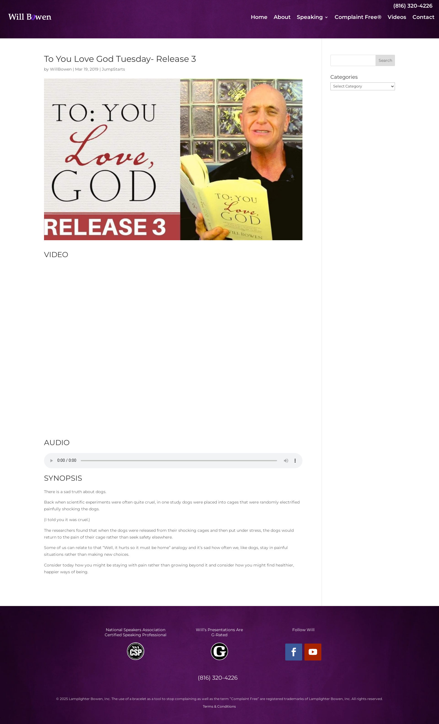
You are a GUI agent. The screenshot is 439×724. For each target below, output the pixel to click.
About (282, 17)
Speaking (310, 17)
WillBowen (61, 69)
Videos (397, 17)
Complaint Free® (358, 17)
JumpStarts (113, 69)
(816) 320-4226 (413, 6)
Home (259, 17)
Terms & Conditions (219, 706)
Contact (423, 17)
